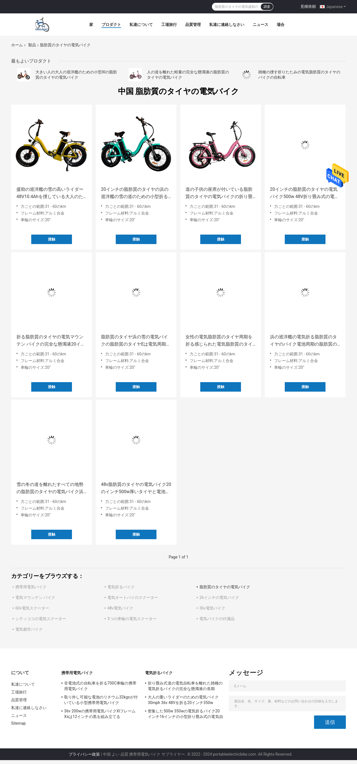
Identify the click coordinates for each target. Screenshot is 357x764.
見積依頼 (308, 6)
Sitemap (18, 723)
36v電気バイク (212, 608)
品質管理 (193, 24)
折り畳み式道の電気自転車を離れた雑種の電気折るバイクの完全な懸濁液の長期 (185, 686)
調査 (267, 7)
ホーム (17, 45)
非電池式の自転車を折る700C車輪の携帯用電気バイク (100, 686)
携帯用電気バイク (31, 587)
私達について (141, 24)
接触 (51, 239)
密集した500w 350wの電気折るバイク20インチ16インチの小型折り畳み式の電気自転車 (185, 714)
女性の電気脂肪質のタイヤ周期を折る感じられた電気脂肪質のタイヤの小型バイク (218, 341)
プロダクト (111, 24)
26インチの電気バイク (219, 597)
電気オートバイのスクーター (132, 597)
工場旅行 (169, 24)
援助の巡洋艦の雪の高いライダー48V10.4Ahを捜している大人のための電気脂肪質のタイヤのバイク (49, 193)
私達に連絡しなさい (226, 24)
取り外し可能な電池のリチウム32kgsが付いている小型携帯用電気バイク (101, 700)
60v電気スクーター (32, 608)
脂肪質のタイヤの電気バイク (224, 587)
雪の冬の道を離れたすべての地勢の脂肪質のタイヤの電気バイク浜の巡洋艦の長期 (49, 488)
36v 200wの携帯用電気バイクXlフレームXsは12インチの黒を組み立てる (100, 714)
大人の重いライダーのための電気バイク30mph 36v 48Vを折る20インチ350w (183, 700)
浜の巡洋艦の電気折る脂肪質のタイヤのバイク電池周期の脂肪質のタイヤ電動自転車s (303, 341)
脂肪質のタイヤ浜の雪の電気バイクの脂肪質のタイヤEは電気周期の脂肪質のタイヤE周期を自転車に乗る (135, 341)
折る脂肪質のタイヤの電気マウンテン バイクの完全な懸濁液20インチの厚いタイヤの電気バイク (50, 341)
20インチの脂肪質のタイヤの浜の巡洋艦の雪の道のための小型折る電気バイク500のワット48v (134, 193)
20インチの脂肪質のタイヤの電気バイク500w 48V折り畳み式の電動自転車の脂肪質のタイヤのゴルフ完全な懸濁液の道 (304, 193)
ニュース (260, 24)
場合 (280, 24)
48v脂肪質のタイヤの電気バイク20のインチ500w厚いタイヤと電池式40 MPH (136, 488)
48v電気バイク (120, 608)
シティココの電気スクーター (40, 618)
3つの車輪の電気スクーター (131, 618)
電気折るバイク (121, 587)
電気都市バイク (29, 629)
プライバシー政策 (84, 754)
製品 (32, 45)
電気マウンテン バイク (35, 597)
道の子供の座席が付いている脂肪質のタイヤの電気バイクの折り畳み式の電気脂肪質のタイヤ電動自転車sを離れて (218, 193)
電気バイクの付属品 (217, 618)
